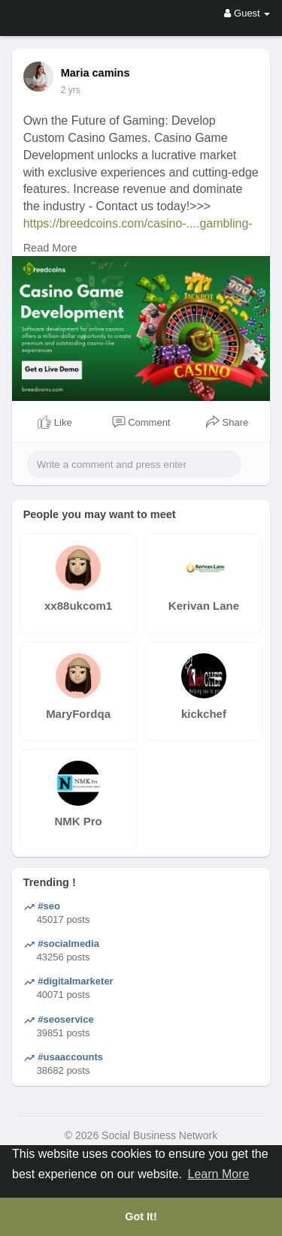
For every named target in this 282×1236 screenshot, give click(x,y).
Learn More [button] (219, 1174)
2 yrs (70, 90)
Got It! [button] (140, 1216)
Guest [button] (247, 13)
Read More (50, 248)
